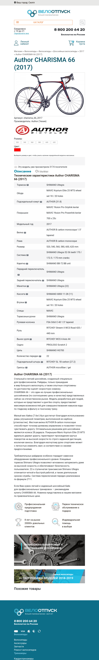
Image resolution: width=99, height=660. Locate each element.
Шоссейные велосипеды (65, 51)
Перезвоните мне (21, 33)
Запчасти (19, 646)
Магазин (18, 51)
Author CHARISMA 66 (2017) (29, 54)
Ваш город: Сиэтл (26, 2)
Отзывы (41, 171)
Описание (22, 171)
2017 (81, 51)
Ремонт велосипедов (25, 650)
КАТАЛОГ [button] (30, 22)
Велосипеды (30, 51)
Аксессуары (20, 643)
